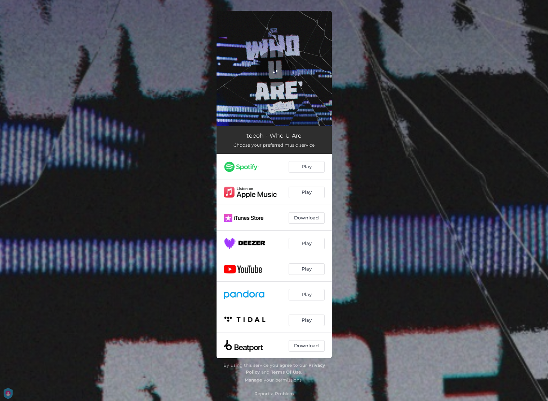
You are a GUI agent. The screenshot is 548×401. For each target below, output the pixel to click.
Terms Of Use (286, 372)
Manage (253, 380)
